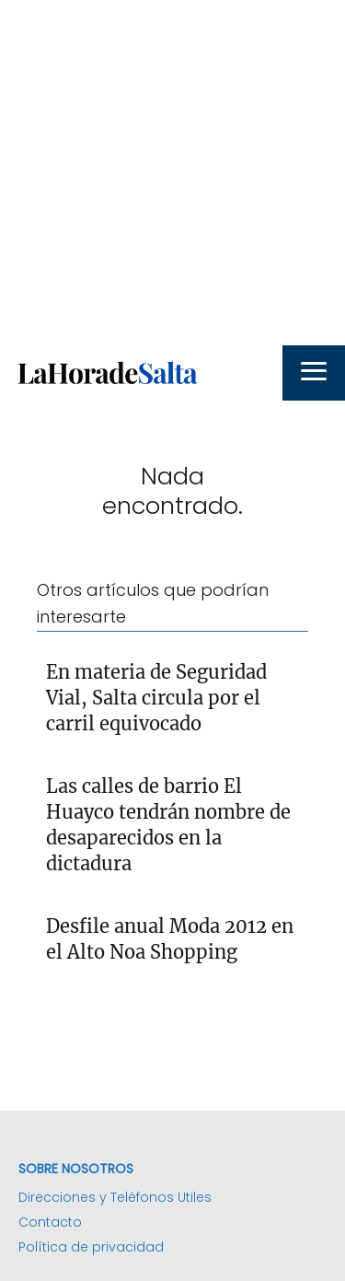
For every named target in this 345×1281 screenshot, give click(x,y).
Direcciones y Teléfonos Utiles (115, 1197)
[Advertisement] (172, 172)
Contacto (50, 1222)
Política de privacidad (91, 1247)
